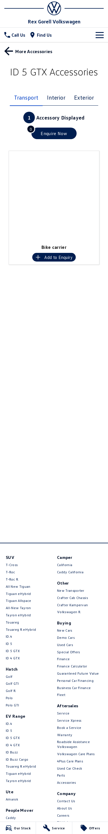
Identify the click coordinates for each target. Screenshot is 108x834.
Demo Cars (66, 637)
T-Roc (10, 572)
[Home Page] (54, 8)
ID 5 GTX (13, 651)
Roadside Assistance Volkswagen (73, 744)
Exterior (84, 97)
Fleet (61, 695)
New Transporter (70, 590)
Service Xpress (69, 720)
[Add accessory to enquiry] (54, 257)
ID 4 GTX (13, 658)
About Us (64, 808)
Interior (56, 97)
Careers (63, 815)
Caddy (11, 818)
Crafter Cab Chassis (72, 598)
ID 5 (9, 643)
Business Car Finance (74, 688)
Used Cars (65, 645)
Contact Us (66, 801)
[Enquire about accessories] (54, 133)
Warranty (65, 735)
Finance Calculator (72, 666)
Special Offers (68, 652)
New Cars (64, 630)
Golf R (11, 691)
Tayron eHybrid (18, 615)
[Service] (54, 828)
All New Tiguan (18, 586)
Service (63, 713)
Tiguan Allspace (18, 600)
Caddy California (70, 572)
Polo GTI (12, 705)
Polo (9, 698)
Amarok (12, 799)
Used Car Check (69, 768)
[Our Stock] (18, 828)
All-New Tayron (18, 608)
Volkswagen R (68, 612)
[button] (54, 196)
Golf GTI (12, 683)
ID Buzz (12, 752)
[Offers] (90, 828)
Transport (26, 97)
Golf (9, 676)
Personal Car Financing (75, 680)
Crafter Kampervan (72, 605)
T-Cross (12, 565)
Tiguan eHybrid (18, 594)
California (64, 565)
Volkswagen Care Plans (76, 754)
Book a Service (69, 727)
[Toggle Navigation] (100, 35)
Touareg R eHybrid (21, 629)
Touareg (12, 622)
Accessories (66, 782)
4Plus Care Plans (70, 761)
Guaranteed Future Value (78, 673)
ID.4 (9, 636)
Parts (61, 775)
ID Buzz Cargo (17, 759)
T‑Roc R (12, 579)
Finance (63, 659)
